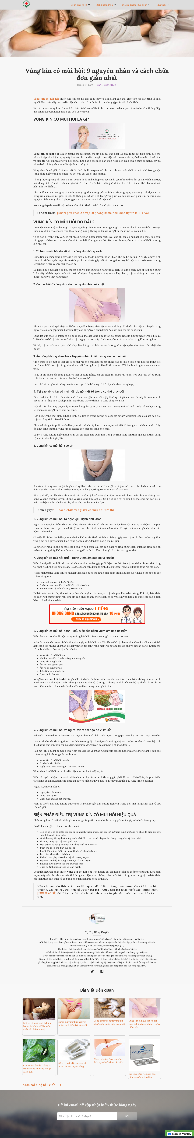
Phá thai (161, 4)
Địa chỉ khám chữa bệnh (134, 4)
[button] (80, 5)
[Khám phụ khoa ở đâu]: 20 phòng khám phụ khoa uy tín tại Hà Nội (103, 213)
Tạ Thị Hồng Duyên (97, 932)
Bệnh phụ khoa (79, 4)
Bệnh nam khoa (104, 4)
